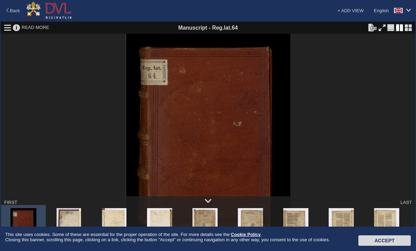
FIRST (10, 202)
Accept (384, 240)
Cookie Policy (246, 234)
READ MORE (35, 27)
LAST (406, 202)
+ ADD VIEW (350, 10)
